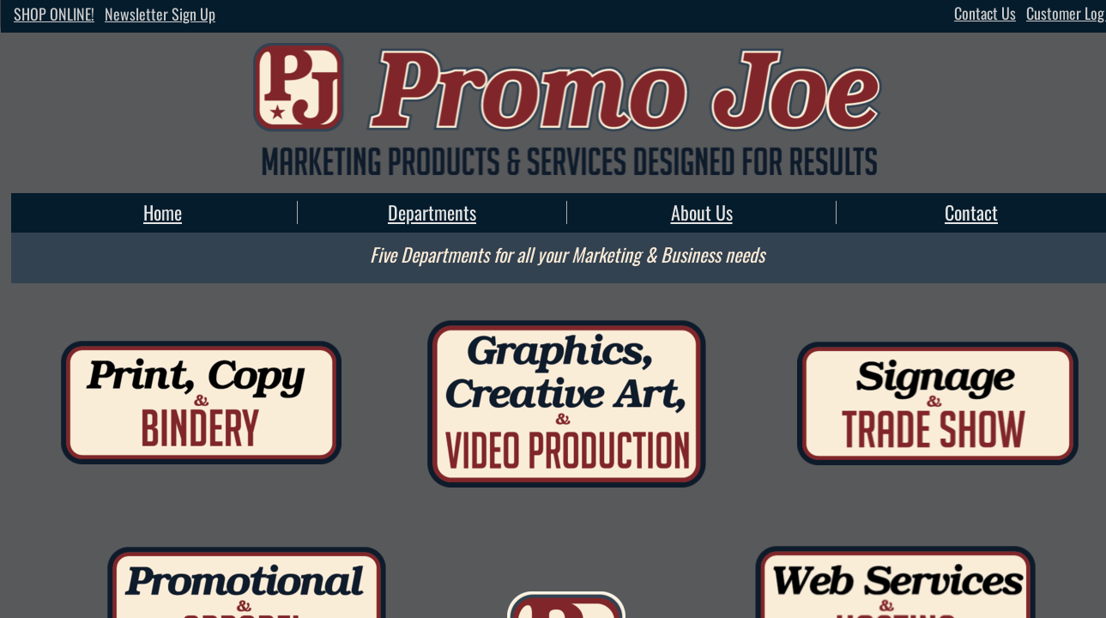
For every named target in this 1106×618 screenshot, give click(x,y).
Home (162, 212)
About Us (702, 212)
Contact (971, 212)
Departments (432, 212)
